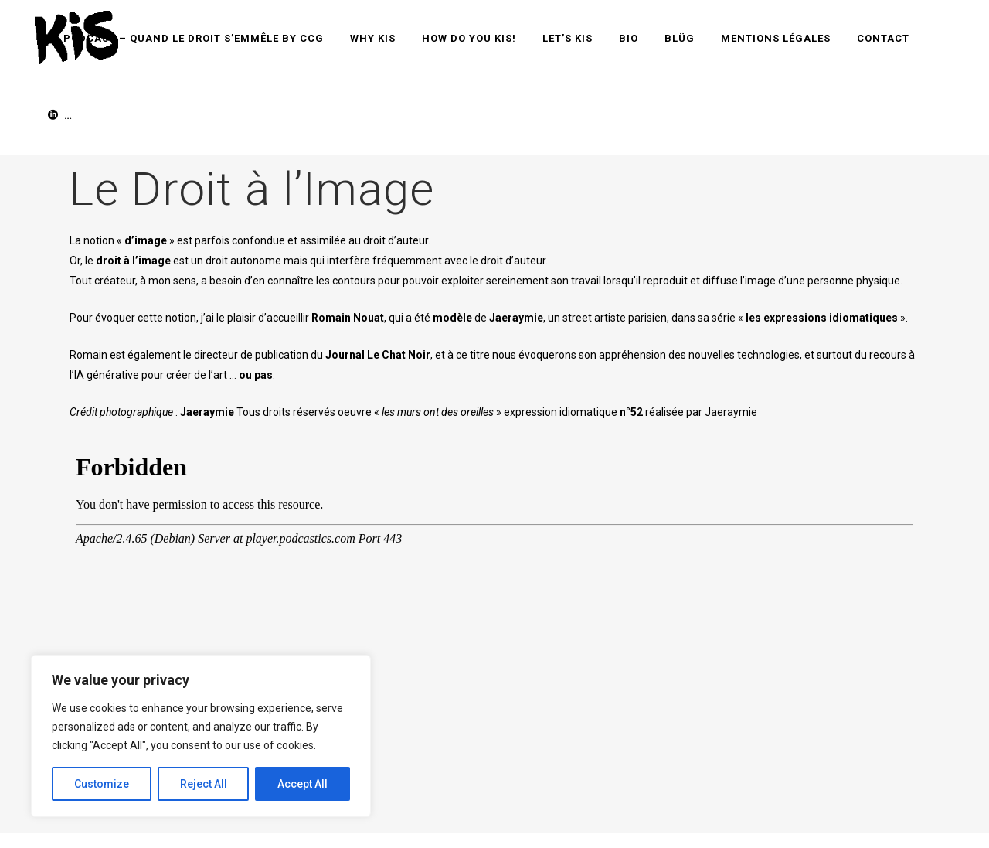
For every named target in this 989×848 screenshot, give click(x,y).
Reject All (203, 784)
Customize (101, 784)
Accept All (302, 784)
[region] (201, 736)
